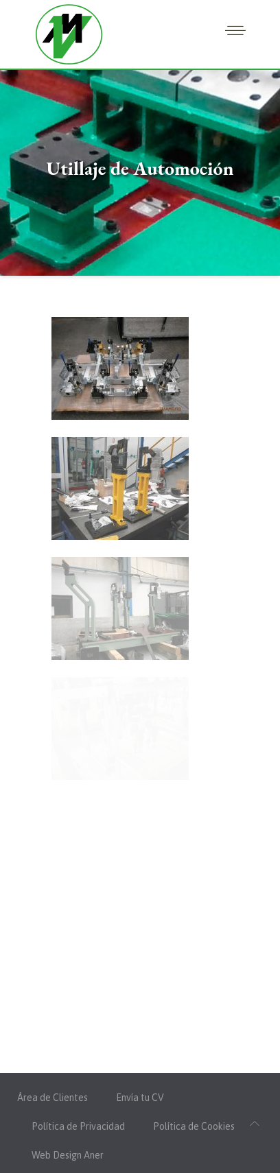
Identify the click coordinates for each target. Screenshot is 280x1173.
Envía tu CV (140, 1097)
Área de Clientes (52, 1097)
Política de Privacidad (78, 1126)
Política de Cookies (194, 1126)
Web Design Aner (68, 1155)
